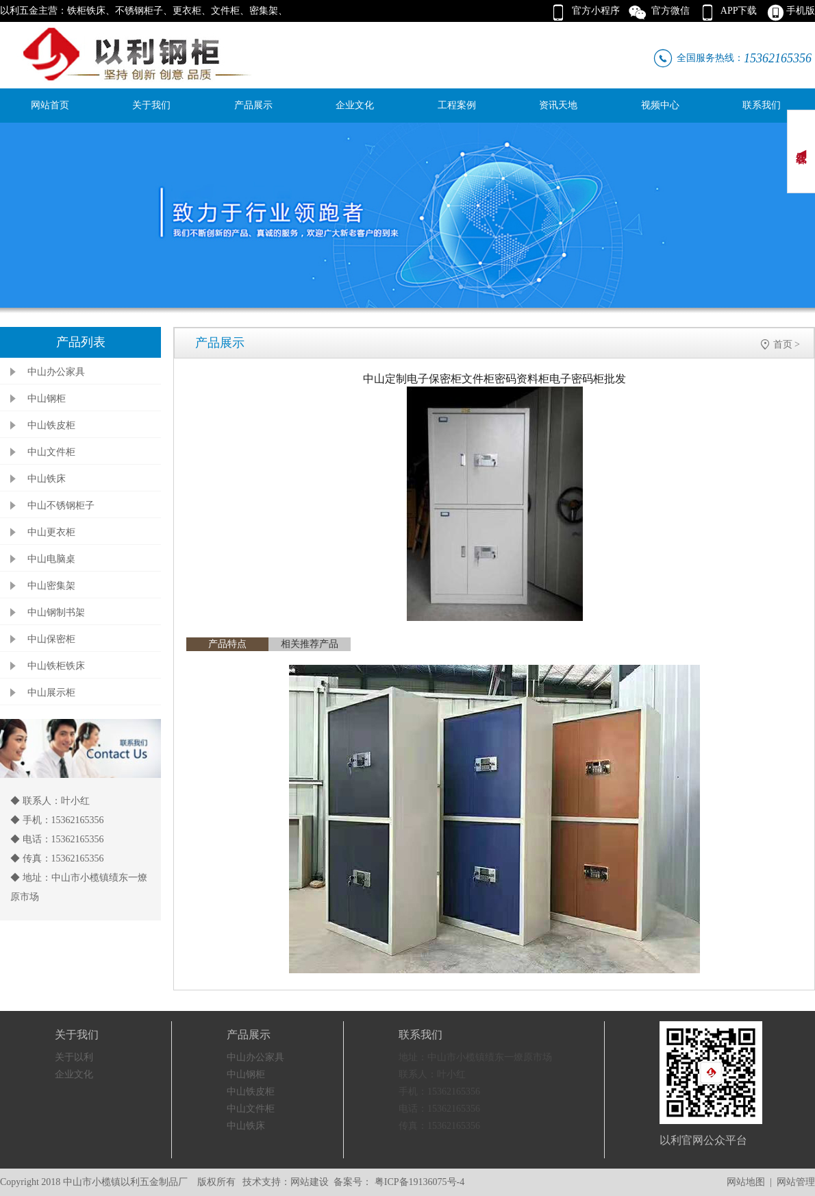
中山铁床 (46, 479)
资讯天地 (558, 105)
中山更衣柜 (51, 532)
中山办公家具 (56, 372)
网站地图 (746, 1182)
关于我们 (151, 105)
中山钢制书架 (56, 612)
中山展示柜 (51, 692)
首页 (782, 344)
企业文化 (355, 105)
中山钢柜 (46, 398)
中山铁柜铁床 (56, 666)
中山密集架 (51, 586)
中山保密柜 (51, 639)
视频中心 (660, 105)
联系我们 (761, 105)
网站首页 (50, 105)
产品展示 (253, 105)
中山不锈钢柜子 (61, 505)
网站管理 (796, 1182)
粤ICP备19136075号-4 (418, 1182)
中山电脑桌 (51, 559)
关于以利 (74, 1057)
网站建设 (309, 1182)
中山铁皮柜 (51, 425)
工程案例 (457, 105)
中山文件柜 (51, 452)
